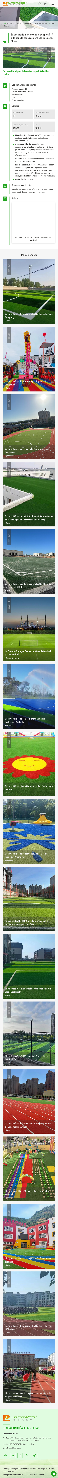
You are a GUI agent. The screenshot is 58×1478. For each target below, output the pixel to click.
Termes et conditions (36, 1475)
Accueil (9, 23)
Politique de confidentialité (13, 1475)
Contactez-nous (10, 1433)
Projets (17, 23)
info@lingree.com (15, 1448)
